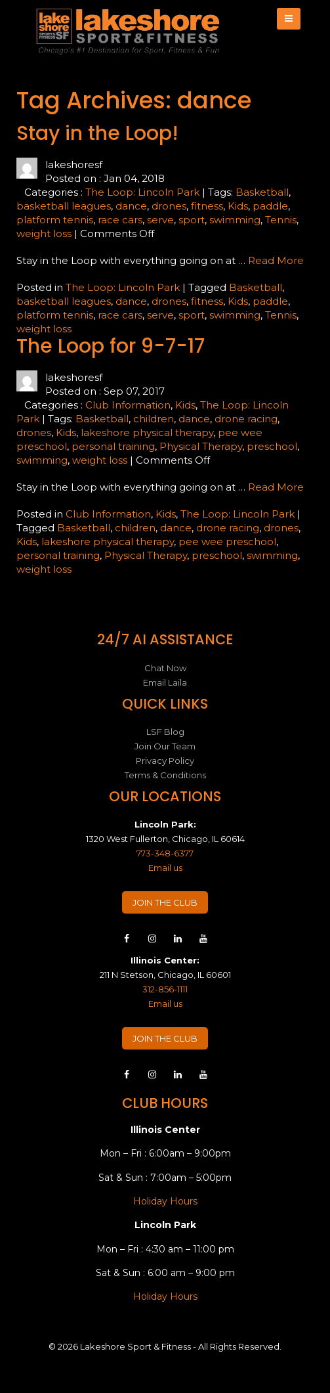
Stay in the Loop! (97, 133)
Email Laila (165, 682)
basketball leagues (63, 206)
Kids (238, 206)
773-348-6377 (165, 853)
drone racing (246, 418)
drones (169, 206)
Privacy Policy (165, 760)
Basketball (262, 192)
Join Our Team (165, 746)
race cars (120, 219)
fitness (207, 206)
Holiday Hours (165, 1201)
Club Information (128, 405)
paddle (270, 206)
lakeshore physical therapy (147, 432)
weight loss (44, 233)
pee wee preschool (227, 541)
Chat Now (165, 668)
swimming (234, 219)
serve (160, 219)
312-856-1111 (165, 989)
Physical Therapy (200, 446)
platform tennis (54, 219)
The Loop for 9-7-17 (110, 346)
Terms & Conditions (165, 775)
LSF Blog (165, 731)
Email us (165, 867)
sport (191, 219)
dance (131, 206)
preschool (272, 446)
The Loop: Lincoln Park (142, 192)
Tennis (281, 219)
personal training (113, 446)
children (153, 418)
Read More (276, 260)
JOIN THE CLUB (165, 902)
